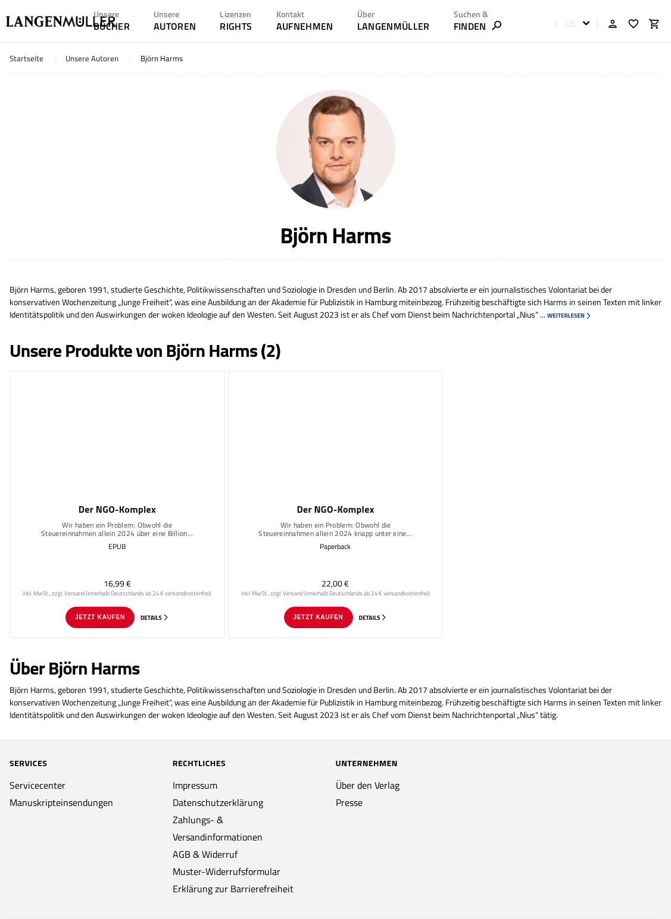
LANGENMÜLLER (393, 26)
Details (155, 617)
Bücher (111, 26)
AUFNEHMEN (304, 26)
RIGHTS (236, 26)
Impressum (195, 785)
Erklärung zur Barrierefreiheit (233, 889)
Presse (349, 802)
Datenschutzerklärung (218, 802)
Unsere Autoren (91, 58)
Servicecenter (37, 785)
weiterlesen (569, 315)
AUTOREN (175, 26)
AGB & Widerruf (205, 854)
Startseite (26, 58)
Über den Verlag (368, 785)
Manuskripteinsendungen (61, 802)
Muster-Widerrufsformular (226, 871)
